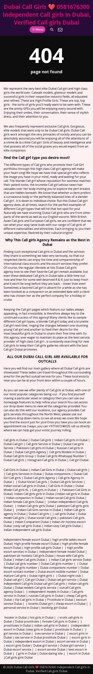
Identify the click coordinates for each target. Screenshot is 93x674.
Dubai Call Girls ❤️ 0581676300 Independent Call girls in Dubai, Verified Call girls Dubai (46, 14)
